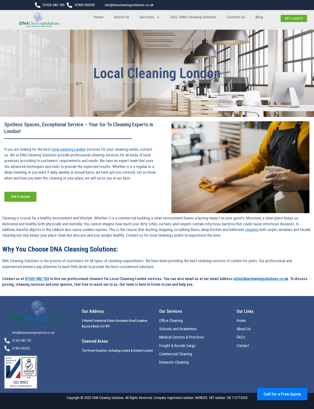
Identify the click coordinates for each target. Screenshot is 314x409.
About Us (121, 17)
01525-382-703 (37, 278)
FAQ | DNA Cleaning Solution (193, 17)
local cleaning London (69, 149)
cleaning (251, 229)
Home (99, 17)
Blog (259, 17)
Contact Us (236, 17)
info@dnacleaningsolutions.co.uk (261, 278)
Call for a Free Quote (282, 394)
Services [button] (150, 17)
